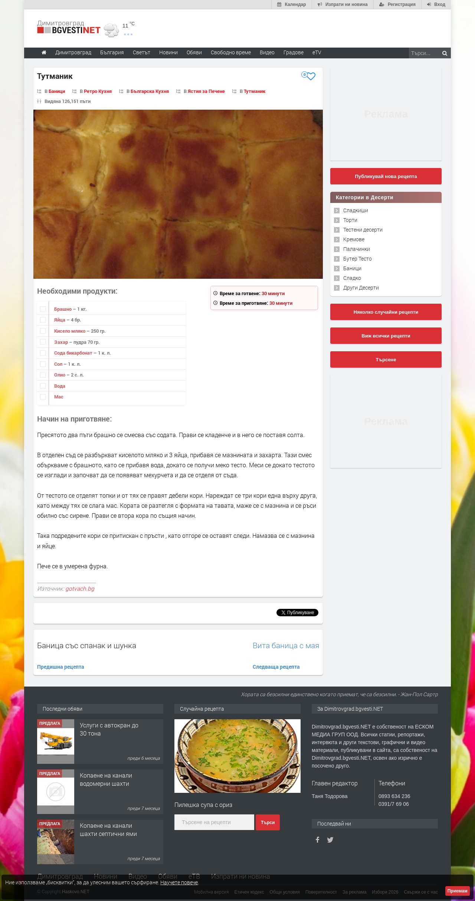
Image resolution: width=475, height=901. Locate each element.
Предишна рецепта (60, 666)
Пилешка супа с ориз (203, 804)
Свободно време (231, 52)
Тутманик (254, 91)
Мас (58, 396)
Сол (58, 364)
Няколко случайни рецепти (386, 312)
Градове (294, 52)
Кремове (353, 239)
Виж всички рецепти (385, 336)
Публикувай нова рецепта (386, 176)
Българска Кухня (150, 91)
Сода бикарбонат (74, 352)
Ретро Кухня (98, 91)
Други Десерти (361, 287)
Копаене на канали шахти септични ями (108, 829)
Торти (350, 219)
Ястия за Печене (206, 91)
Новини (168, 52)
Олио (60, 374)
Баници (57, 91)
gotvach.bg (79, 588)
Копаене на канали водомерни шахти (106, 779)
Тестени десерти (363, 229)
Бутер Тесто (357, 258)
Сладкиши (355, 210)
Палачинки (356, 248)
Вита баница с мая (286, 645)
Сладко (352, 277)
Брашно (63, 309)
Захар (61, 342)
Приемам (458, 891)
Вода (59, 385)
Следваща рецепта (276, 666)
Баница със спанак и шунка (86, 645)
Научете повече (179, 882)
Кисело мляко (70, 330)
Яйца (60, 319)
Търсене (386, 359)
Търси (268, 822)
